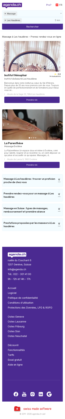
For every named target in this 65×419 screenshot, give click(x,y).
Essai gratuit (15, 359)
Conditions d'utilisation (20, 302)
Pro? (48, 4)
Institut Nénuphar (15, 75)
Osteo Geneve (16, 316)
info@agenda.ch (17, 269)
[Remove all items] (5, 14)
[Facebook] (16, 394)
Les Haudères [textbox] (13, 20)
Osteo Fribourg (16, 326)
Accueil (12, 288)
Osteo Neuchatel (17, 336)
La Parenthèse (13, 143)
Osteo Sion (14, 331)
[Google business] (49, 394)
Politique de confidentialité (23, 297)
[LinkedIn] (41, 394)
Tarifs (11, 354)
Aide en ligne (15, 364)
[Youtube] (24, 394)
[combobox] (32, 13)
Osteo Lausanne (17, 321)
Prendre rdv (31, 100)
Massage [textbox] (11, 13)
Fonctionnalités (16, 350)
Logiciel (12, 292)
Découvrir (13, 345)
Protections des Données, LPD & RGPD (30, 307)
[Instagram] (32, 394)
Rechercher (32, 26)
